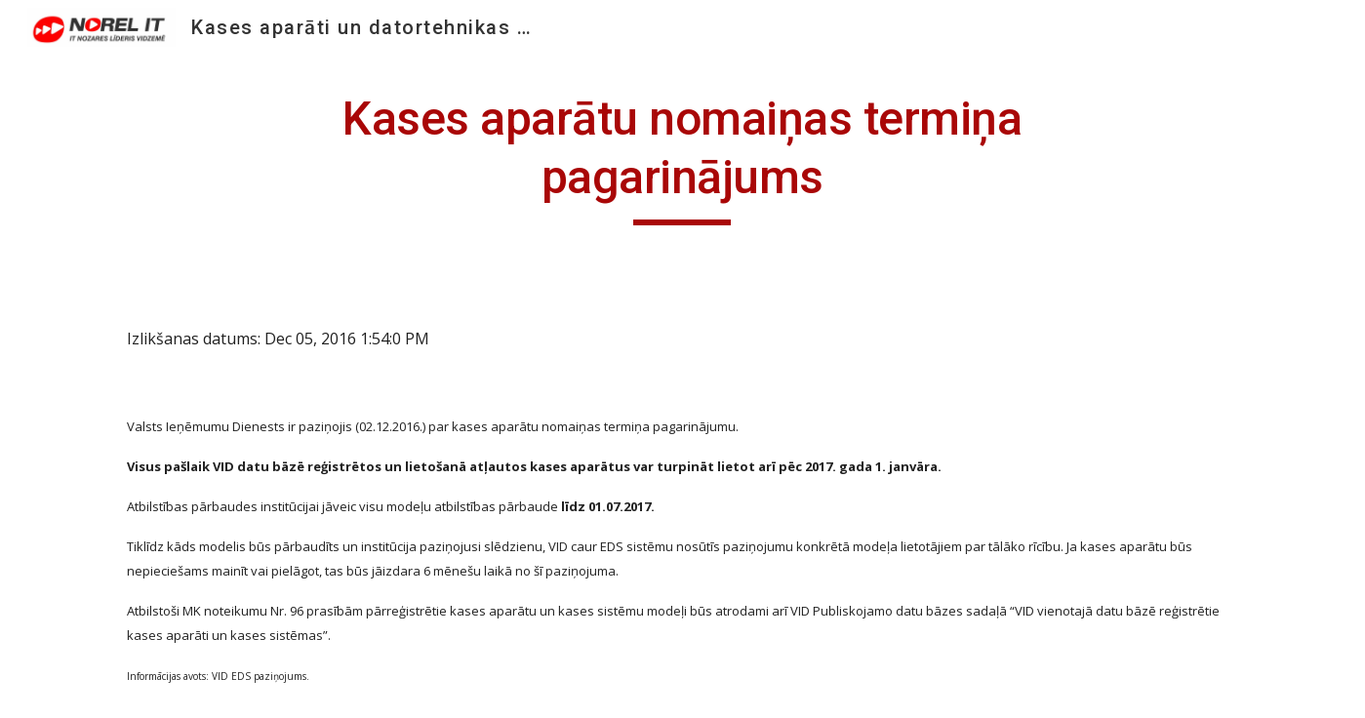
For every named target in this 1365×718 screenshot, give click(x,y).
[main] (683, 157)
